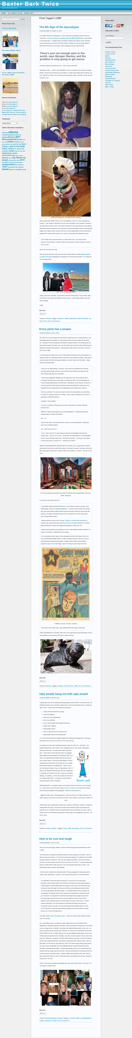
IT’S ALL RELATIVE (9, 28)
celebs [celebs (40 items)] (10, 141)
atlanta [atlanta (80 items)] (13, 132)
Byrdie (107, 56)
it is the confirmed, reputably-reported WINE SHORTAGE (65, 38)
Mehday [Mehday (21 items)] (5, 158)
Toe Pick (108, 82)
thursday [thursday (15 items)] (10, 167)
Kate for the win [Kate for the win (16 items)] (20, 151)
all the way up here (66, 523)
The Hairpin (69, 543)
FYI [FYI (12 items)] (9, 146)
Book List (28, 13)
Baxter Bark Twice (30, 4)
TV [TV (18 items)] (14, 169)
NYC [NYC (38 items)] (22, 160)
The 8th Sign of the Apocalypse (59, 27)
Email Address (109, 35)
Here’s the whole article (57, 916)
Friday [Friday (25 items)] (5, 146)
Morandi (62, 506)
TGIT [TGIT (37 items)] (4, 167)
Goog (64, 828)
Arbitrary (48, 318)
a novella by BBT (74, 1018)
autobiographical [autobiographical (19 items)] (8, 135)
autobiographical (85, 1018)
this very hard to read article (75, 788)
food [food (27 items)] (24, 144)
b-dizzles (60, 686)
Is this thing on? (13, 102)
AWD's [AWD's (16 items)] (17, 135)
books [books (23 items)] (20, 139)
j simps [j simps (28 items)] (11, 151)
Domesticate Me (110, 60)
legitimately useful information (78, 318)
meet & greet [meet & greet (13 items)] (19, 155)
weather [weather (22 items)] (19, 169)
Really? (54, 828)
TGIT (79, 686)
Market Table (85, 254)
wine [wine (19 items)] (24, 169)
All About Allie (15, 13)
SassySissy (75, 828)
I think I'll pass (68, 686)
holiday (59, 318)
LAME (66, 318)
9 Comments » (86, 686)
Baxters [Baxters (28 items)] (11, 137)
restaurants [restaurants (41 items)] (8, 164)
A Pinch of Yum (110, 54)
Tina (58, 1020)
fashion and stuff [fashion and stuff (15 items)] (10, 144)
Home (3, 13)
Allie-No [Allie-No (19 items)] (5, 132)
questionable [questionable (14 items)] (18, 162)
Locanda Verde (44, 256)
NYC (45, 321)
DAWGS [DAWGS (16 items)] (16, 142)
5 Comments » (56, 321)
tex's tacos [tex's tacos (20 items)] (19, 165)
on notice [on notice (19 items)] (5, 162)
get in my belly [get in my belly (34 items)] (17, 146)
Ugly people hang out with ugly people (63, 693)
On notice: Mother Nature (11, 50)
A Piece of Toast (110, 52)
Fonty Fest (108, 66)
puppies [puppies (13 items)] (11, 162)
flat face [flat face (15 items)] (18, 144)
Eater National (109, 62)
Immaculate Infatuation (112, 72)
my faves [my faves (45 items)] (17, 157)
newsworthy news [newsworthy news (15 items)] (14, 160)
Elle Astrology (109, 64)
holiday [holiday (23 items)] (11, 149)
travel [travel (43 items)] (5, 169)
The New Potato (110, 78)
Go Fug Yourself (110, 68)
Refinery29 (108, 76)
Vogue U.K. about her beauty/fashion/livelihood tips (72, 233)
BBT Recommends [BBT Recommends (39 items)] (11, 138)
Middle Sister (65, 755)
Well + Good (109, 84)
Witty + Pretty (109, 87)
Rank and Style (110, 74)
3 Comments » (65, 1020)
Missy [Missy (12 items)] (10, 158)
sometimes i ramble (50, 1020)
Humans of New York (111, 70)
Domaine (108, 58)
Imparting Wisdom (51, 1018)
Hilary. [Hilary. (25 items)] (5, 149)
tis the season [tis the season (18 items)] (18, 167)
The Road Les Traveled (112, 80)
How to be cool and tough (55, 838)
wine (48, 321)
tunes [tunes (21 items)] (11, 169)
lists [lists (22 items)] (13, 155)
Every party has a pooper (55, 329)
